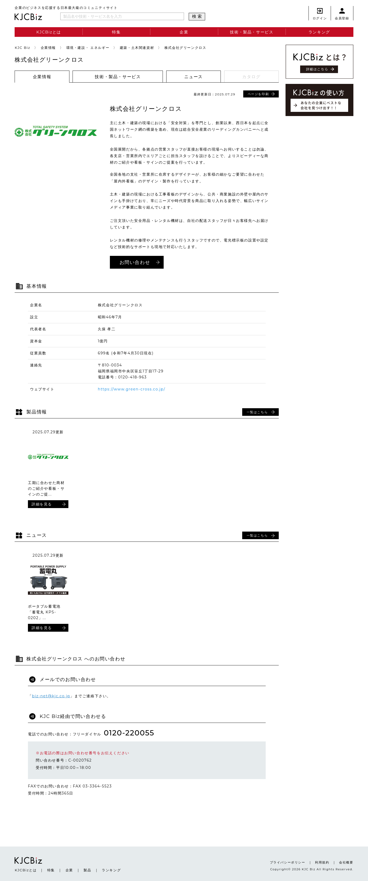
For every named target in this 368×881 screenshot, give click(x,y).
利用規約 (322, 862)
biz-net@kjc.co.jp (51, 696)
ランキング (319, 32)
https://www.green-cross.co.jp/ (131, 389)
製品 (87, 870)
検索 (198, 16)
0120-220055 (129, 732)
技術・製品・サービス (251, 32)
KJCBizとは (48, 32)
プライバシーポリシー (287, 862)
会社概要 (346, 862)
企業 (184, 32)
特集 (116, 32)
